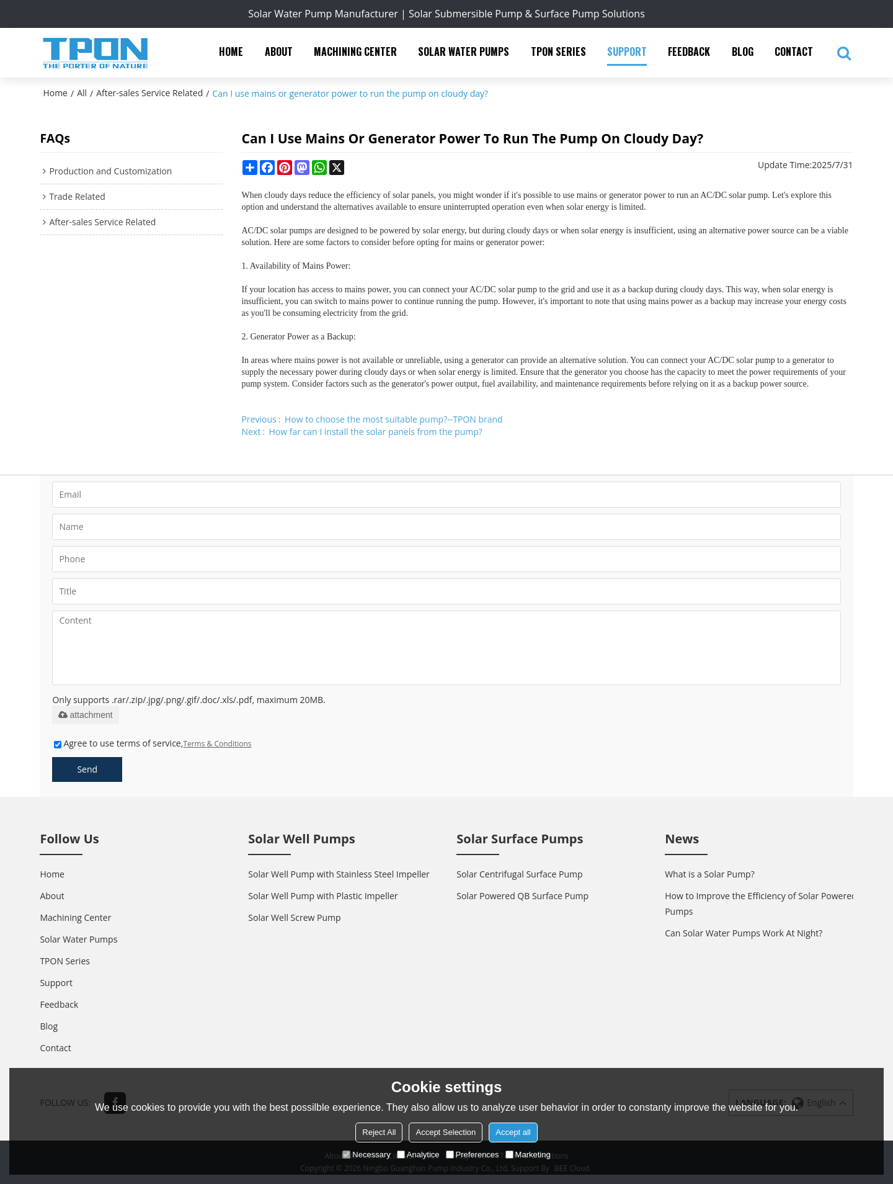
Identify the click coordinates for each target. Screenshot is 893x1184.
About (279, 51)
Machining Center (355, 51)
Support (627, 51)
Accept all (512, 1132)
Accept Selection (445, 1132)
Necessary (366, 1154)
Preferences (472, 1154)
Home (231, 51)
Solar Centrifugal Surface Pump (519, 874)
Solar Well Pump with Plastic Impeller (323, 896)
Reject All (379, 1132)
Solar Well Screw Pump (294, 917)
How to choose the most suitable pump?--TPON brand (394, 419)
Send (87, 769)
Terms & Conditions (217, 743)
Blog (742, 51)
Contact (794, 51)
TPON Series (558, 51)
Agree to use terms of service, (152, 743)
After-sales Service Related (149, 93)
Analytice (418, 1154)
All (82, 93)
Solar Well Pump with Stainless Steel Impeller (338, 874)
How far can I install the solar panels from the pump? (375, 431)
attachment (85, 715)
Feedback (689, 51)
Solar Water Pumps (463, 51)
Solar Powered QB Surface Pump (522, 896)
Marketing (528, 1154)
